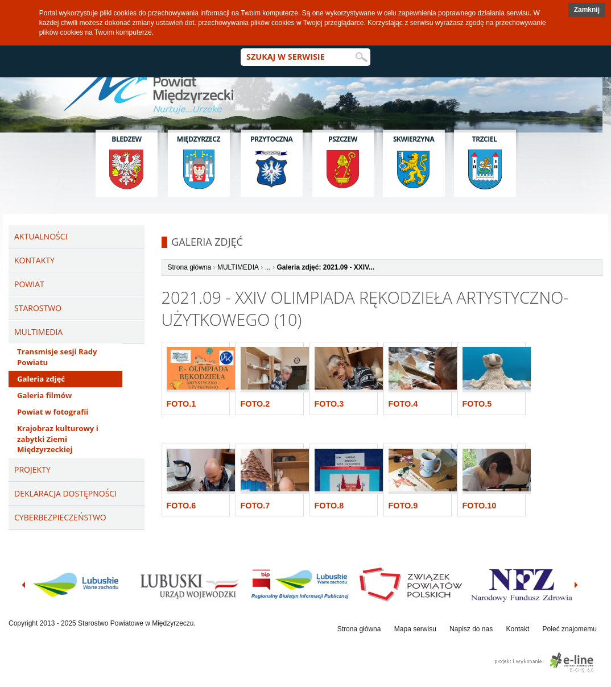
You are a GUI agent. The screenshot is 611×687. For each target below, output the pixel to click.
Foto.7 (255, 505)
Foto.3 (329, 403)
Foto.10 (480, 505)
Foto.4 (403, 403)
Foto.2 (255, 403)
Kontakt (518, 629)
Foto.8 (329, 505)
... (268, 267)
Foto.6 (181, 505)
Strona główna (190, 267)
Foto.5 (477, 403)
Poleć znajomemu (570, 629)
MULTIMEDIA (238, 267)
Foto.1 (181, 403)
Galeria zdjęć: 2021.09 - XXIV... (325, 267)
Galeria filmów (44, 395)
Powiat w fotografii (52, 412)
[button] (586, 10)
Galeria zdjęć (41, 379)
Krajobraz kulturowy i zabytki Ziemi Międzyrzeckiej (57, 439)
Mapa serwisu (415, 629)
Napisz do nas (471, 629)
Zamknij (587, 10)
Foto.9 (403, 505)
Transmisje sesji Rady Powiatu (57, 356)
